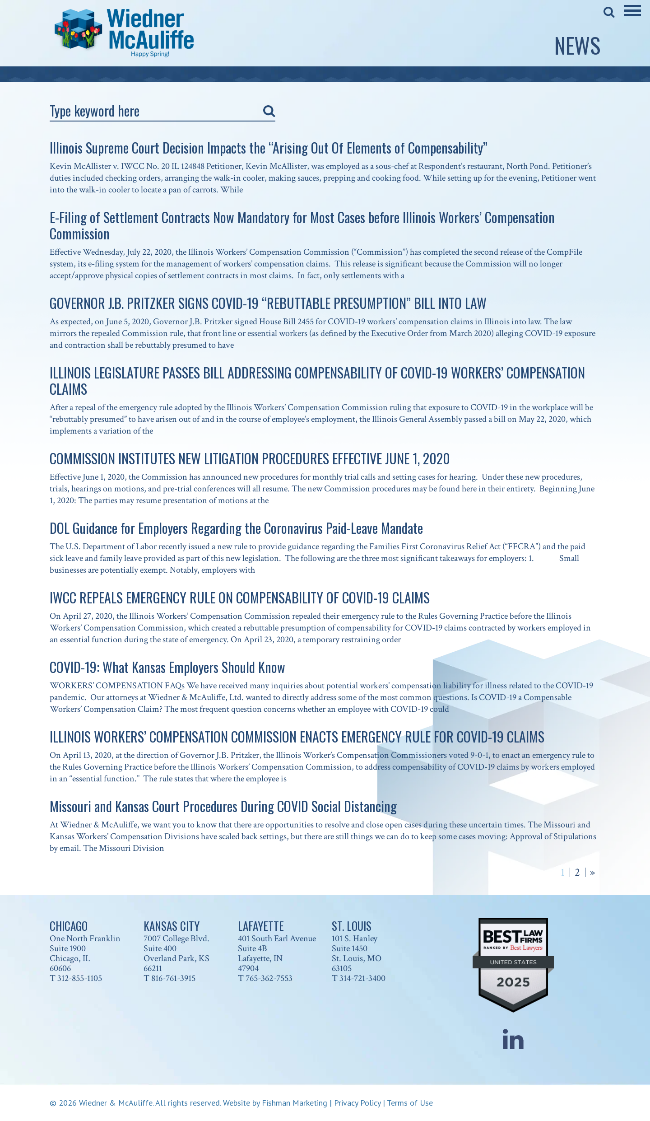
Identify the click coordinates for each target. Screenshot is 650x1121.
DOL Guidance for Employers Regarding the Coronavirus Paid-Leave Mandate (236, 528)
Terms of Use (410, 1103)
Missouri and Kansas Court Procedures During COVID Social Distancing (223, 806)
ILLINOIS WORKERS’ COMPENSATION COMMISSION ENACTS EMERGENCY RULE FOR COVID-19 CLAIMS (297, 736)
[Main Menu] (632, 16)
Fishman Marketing (294, 1103)
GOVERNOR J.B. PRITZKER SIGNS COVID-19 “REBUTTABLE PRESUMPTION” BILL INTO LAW (268, 303)
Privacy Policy (357, 1103)
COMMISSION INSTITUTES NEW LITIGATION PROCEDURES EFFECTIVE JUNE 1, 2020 (250, 458)
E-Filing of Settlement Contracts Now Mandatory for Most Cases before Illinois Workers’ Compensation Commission (302, 225)
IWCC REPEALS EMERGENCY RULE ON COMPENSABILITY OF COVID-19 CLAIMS (240, 597)
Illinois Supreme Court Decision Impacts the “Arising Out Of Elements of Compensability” (269, 147)
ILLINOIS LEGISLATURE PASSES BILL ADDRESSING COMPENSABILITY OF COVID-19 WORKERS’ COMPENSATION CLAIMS (317, 380)
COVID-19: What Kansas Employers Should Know (167, 667)
